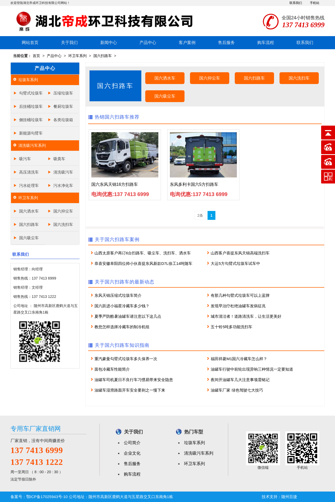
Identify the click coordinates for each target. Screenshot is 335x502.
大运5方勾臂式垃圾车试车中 (235, 263)
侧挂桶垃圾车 (31, 120)
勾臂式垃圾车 (31, 93)
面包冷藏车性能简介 (112, 369)
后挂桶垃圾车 (31, 106)
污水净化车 (63, 185)
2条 (200, 215)
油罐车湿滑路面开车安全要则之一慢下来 (129, 390)
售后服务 (226, 42)
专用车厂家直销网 (35, 428)
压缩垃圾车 (63, 93)
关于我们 (69, 42)
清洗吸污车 (63, 172)
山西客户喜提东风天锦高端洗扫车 (240, 253)
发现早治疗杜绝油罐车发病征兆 (238, 306)
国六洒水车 (29, 211)
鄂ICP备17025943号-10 (47, 496)
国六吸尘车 (29, 238)
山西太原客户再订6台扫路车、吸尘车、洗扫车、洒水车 (142, 253)
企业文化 (132, 453)
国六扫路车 (102, 56)
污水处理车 (29, 185)
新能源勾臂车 (31, 133)
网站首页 (30, 42)
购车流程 (265, 42)
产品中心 (147, 42)
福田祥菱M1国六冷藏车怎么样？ (239, 358)
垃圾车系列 (28, 79)
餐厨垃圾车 (63, 106)
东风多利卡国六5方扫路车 (194, 184)
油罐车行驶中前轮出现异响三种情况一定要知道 (252, 369)
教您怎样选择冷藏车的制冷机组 (121, 327)
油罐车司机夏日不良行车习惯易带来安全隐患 (133, 379)
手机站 (314, 3)
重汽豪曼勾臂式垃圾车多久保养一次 (125, 358)
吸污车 (25, 159)
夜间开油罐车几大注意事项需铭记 (240, 379)
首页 (36, 56)
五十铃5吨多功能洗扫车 (231, 327)
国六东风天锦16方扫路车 (114, 184)
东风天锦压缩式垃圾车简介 (118, 295)
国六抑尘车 (63, 211)
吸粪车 (59, 159)
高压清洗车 (29, 172)
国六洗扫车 (63, 224)
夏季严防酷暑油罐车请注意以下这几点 (127, 316)
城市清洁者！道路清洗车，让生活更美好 (246, 316)
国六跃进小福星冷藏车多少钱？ (121, 306)
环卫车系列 (77, 56)
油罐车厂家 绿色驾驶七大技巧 (237, 390)
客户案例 (187, 42)
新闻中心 (108, 42)
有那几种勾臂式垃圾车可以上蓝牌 (240, 295)
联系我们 (295, 3)
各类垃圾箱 (63, 120)
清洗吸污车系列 (32, 145)
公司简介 (132, 442)
